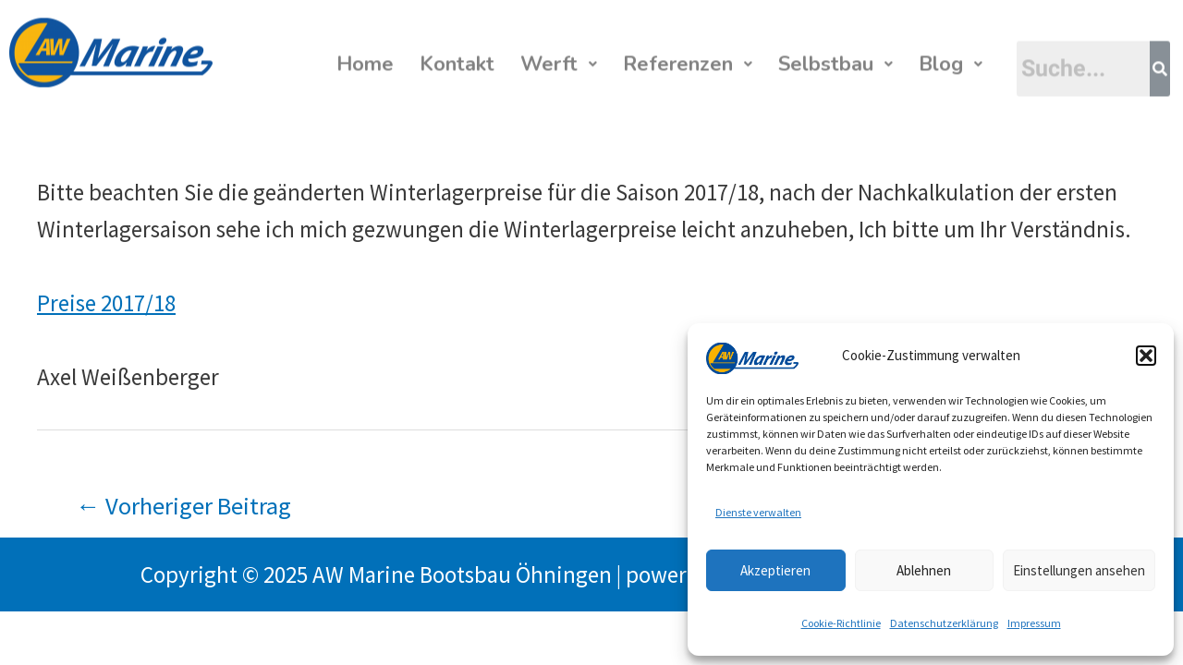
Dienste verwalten (758, 512)
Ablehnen (923, 570)
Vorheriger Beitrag (183, 505)
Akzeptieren (775, 570)
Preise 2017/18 (106, 303)
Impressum (1034, 623)
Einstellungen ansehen (1079, 570)
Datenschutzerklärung (944, 623)
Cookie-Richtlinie (841, 623)
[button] (1146, 355)
